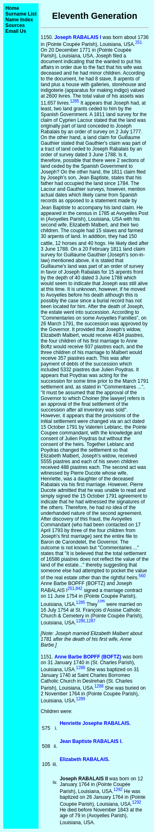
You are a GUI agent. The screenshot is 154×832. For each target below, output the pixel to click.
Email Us (15, 31)
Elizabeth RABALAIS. (84, 759)
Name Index (19, 20)
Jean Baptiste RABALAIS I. (91, 741)
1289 (80, 699)
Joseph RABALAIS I (77, 37)
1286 (80, 621)
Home (12, 8)
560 (142, 576)
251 (138, 42)
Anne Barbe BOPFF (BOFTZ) (87, 657)
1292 (117, 789)
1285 (74, 101)
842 (79, 588)
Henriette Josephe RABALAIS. (95, 723)
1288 (80, 667)
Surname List (21, 14)
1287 (90, 621)
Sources (15, 25)
